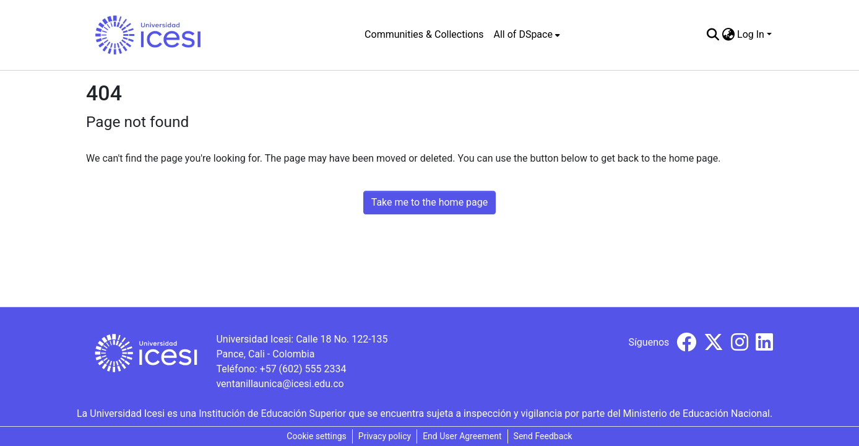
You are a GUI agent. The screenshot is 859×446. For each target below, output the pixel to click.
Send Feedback (543, 436)
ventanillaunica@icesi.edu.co (279, 384)
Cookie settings (317, 436)
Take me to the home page (429, 202)
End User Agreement (462, 436)
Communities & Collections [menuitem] (424, 34)
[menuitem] (527, 34)
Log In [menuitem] (750, 34)
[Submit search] (712, 34)
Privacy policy (384, 436)
